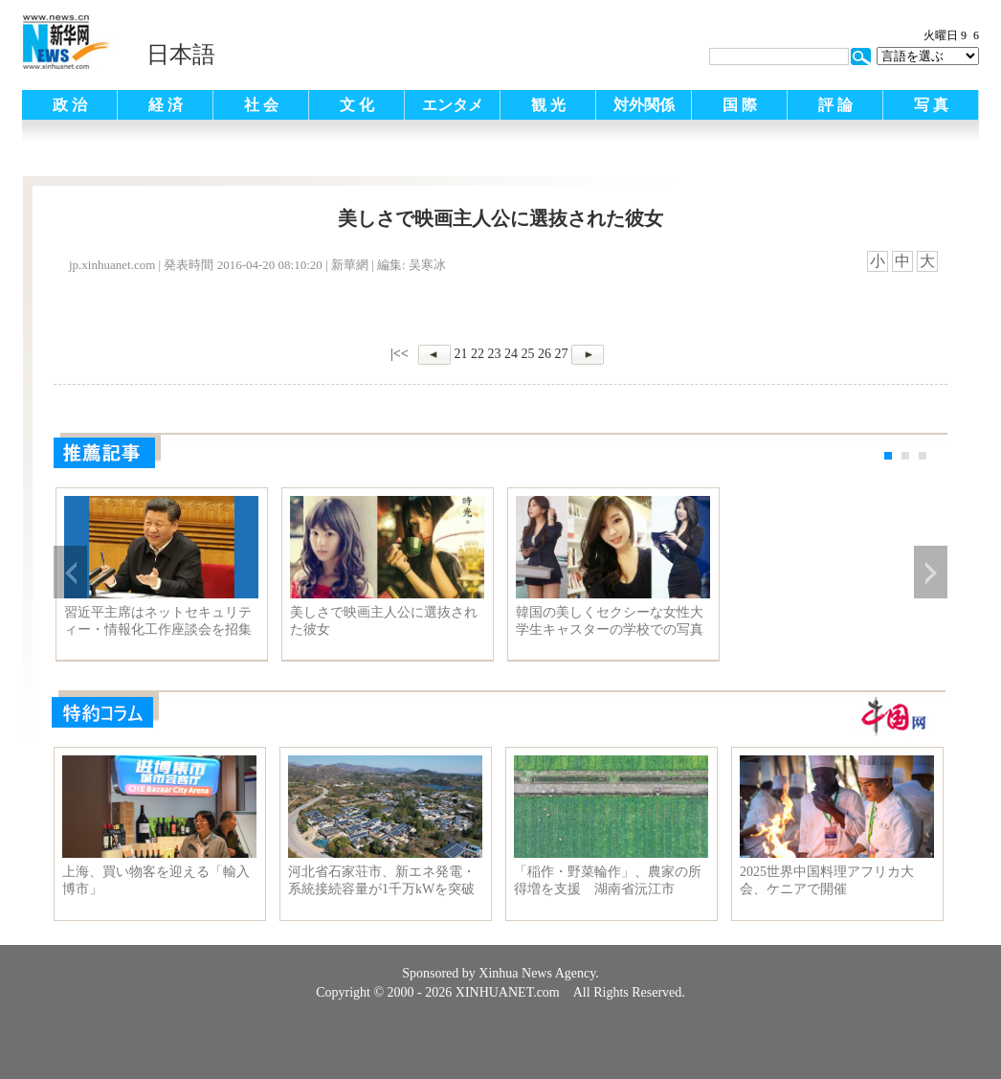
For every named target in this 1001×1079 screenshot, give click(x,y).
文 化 (357, 105)
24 (511, 354)
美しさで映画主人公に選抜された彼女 (384, 621)
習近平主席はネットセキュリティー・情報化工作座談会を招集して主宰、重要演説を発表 (158, 621)
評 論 (835, 105)
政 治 (70, 105)
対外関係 (644, 105)
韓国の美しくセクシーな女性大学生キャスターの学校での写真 (613, 621)
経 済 (165, 105)
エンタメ (452, 105)
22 (477, 354)
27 (561, 354)
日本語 (180, 54)
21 (461, 354)
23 (494, 354)
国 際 (740, 105)
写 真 (931, 105)
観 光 (548, 105)
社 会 (261, 105)
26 (544, 354)
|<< (399, 354)
